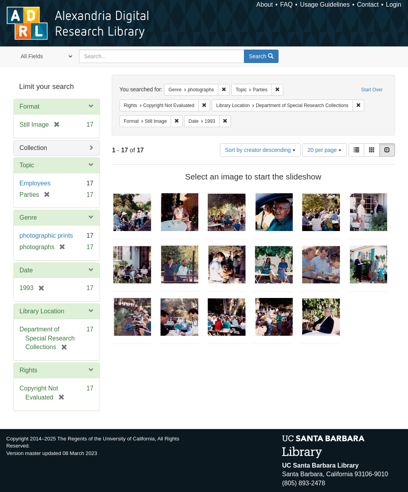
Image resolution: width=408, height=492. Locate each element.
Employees (35, 183)
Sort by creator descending (260, 150)
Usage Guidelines (324, 4)
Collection (33, 147)
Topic (27, 165)
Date (26, 270)
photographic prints (46, 235)
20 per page (324, 150)
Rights (28, 370)
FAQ (286, 4)
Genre (28, 217)
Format (30, 106)
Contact (367, 4)
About (265, 4)
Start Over (372, 89)
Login (393, 4)
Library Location (42, 311)
